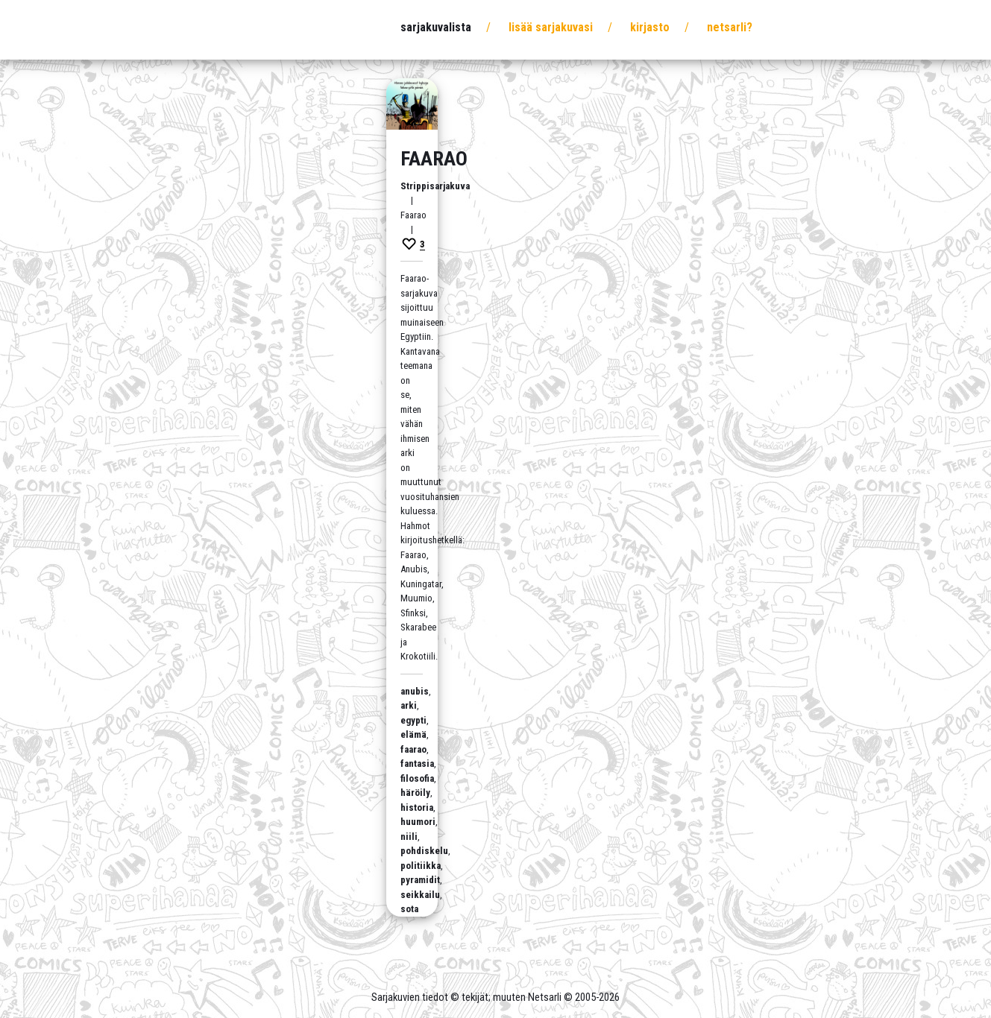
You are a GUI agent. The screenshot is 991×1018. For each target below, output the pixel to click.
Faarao (434, 159)
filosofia (417, 778)
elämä (413, 734)
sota (409, 908)
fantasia (417, 763)
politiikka (420, 865)
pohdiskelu (424, 850)
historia (416, 807)
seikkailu (420, 894)
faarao (413, 749)
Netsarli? (729, 27)
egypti (413, 720)
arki (408, 705)
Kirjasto (650, 27)
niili (409, 836)
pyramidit (420, 879)
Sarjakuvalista (435, 27)
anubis (414, 691)
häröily (415, 792)
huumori (417, 821)
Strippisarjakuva (435, 186)
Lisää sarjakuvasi (551, 27)
